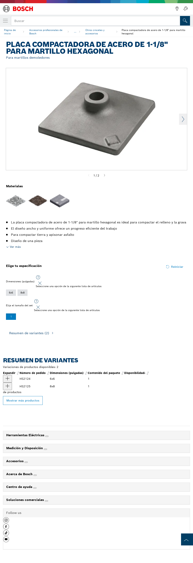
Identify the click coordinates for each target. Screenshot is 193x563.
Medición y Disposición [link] (25, 448)
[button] (6, 521)
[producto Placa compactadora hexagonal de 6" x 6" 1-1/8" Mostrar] (7, 379)
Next (183, 119)
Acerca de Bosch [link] (19, 474)
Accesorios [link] (15, 461)
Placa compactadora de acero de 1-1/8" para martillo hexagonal (153, 32)
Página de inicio (10, 32)
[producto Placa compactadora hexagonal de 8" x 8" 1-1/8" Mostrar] (7, 386)
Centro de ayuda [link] (19, 487)
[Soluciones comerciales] (46, 501)
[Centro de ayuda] (34, 488)
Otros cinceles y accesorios (94, 32)
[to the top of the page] (187, 539)
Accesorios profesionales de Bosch (45, 32)
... (75, 31)
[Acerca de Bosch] (35, 475)
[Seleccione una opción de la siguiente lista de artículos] (38, 277)
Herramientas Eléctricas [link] (25, 435)
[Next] (104, 175)
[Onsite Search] (185, 21)
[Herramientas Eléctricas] (46, 436)
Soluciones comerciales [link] (25, 500)
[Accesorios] (26, 462)
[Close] (39, 283)
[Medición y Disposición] (45, 449)
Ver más (15, 247)
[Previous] (88, 175)
